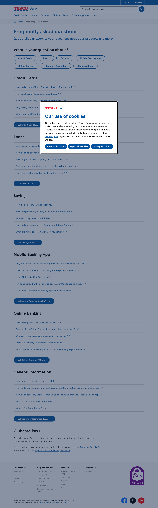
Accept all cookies (56, 146)
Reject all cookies (79, 146)
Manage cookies (102, 146)
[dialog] (79, 128)
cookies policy (52, 136)
